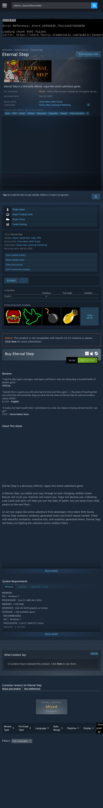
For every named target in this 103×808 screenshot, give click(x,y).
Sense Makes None (19, 416)
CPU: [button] (65, 753)
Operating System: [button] (47, 753)
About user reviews (11, 690)
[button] (88, 362)
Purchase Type (23, 735)
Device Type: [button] (9, 757)
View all (94, 656)
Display (87, 735)
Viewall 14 (89, 318)
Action (22, 115)
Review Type (7, 735)
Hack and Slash (77, 115)
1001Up (6, 387)
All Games (7, 52)
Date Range (56, 735)
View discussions (14, 266)
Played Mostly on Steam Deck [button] (17, 753)
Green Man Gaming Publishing (55, 107)
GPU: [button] (77, 753)
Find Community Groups (18, 271)
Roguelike (53, 115)
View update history (16, 257)
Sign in (6, 197)
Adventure (41, 115)
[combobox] (51, 5)
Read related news (15, 262)
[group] (51, 752)
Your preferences (32, 690)
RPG (14, 115)
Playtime (71, 735)
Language (40, 735)
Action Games (22, 52)
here (59, 666)
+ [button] (87, 115)
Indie (7, 115)
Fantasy (63, 115)
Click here (11, 343)
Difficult (31, 115)
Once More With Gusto (51, 104)
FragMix (15, 403)
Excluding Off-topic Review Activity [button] (56, 748)
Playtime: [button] (83, 748)
